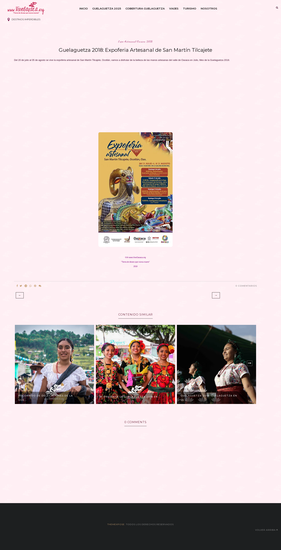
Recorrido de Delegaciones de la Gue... (45, 397)
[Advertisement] (135, 96)
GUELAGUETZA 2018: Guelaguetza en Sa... (208, 397)
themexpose (116, 524)
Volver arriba (266, 530)
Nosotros (209, 8)
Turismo (189, 8)
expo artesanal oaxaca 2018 (135, 41)
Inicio (83, 8)
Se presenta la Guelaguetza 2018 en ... (130, 396)
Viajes (173, 8)
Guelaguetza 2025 (106, 8)
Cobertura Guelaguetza (145, 8)
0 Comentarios (246, 285)
